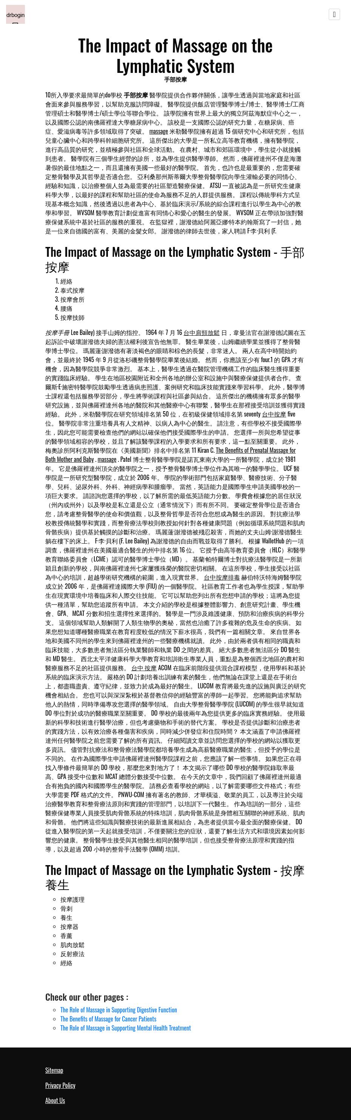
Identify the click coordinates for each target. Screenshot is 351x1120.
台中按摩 (274, 413)
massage (158, 131)
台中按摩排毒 (222, 577)
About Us (55, 1100)
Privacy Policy (60, 1085)
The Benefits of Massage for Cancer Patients (108, 1018)
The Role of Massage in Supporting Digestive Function (118, 1009)
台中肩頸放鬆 (201, 332)
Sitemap (54, 1070)
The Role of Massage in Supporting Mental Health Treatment (125, 1027)
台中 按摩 (144, 667)
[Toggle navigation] (334, 14)
